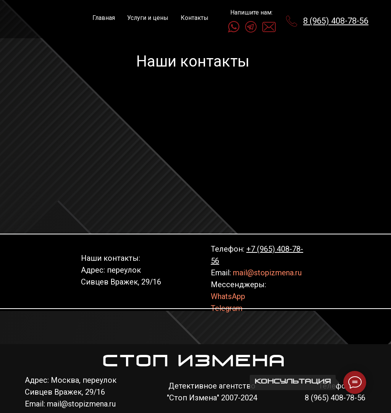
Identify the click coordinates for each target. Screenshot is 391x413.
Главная (103, 17)
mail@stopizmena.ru (267, 272)
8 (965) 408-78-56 (335, 21)
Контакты (194, 17)
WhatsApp (228, 296)
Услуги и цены (147, 17)
